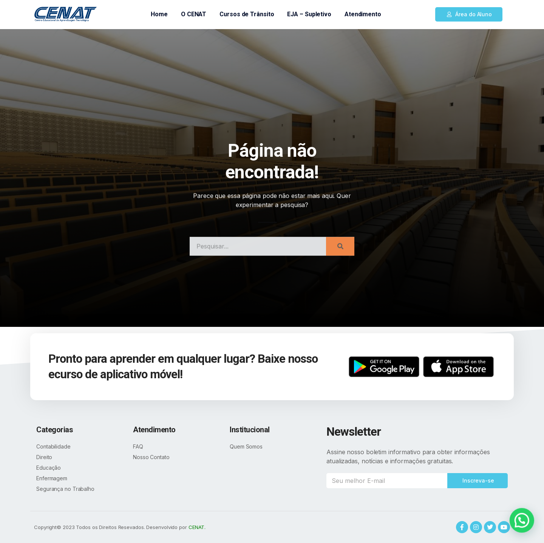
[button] (468, 14)
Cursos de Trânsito (246, 14)
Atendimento (363, 14)
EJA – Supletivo (309, 14)
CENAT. (197, 527)
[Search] (340, 257)
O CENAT (193, 14)
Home (159, 14)
